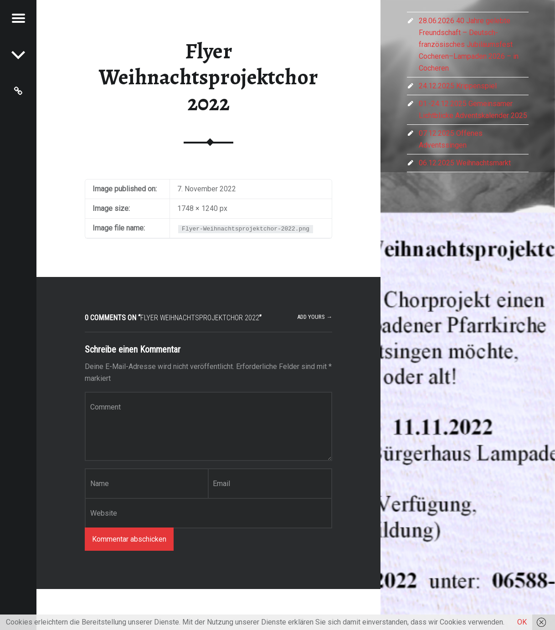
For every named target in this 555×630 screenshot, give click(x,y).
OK (522, 622)
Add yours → (314, 316)
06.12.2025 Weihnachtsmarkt (465, 163)
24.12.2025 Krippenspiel (458, 86)
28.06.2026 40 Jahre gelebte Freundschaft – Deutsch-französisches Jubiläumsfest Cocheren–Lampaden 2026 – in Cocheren (469, 44)
